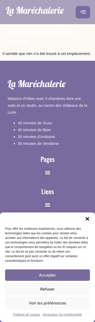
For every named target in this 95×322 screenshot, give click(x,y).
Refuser (47, 289)
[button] (87, 218)
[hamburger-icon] (83, 12)
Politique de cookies (26, 314)
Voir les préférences (47, 303)
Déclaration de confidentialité (62, 314)
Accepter (47, 275)
